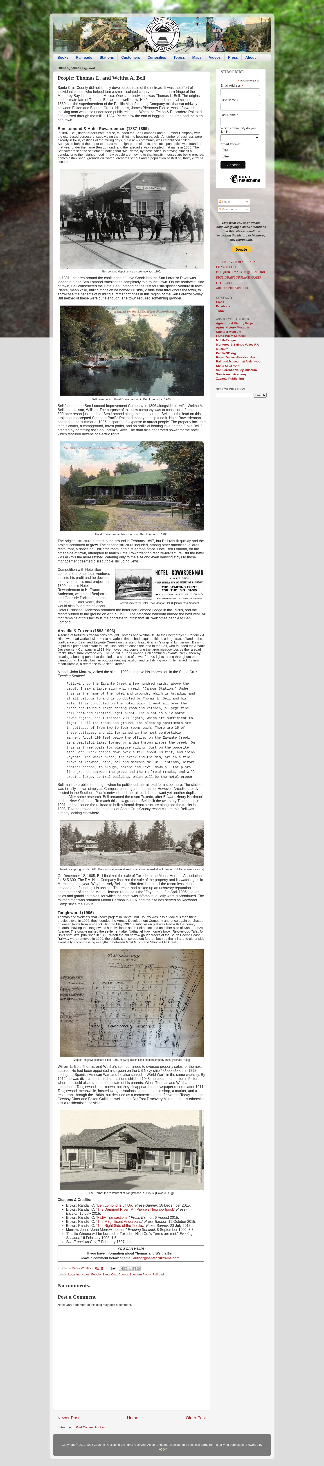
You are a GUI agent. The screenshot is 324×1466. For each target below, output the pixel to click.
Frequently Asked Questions (240, 272)
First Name (229, 100)
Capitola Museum (228, 331)
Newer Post (68, 1417)
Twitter (221, 310)
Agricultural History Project (236, 323)
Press (233, 57)
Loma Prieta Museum (231, 336)
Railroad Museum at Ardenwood (239, 361)
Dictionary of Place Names (238, 277)
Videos (215, 57)
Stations (107, 57)
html (228, 150)
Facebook (223, 306)
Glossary (224, 283)
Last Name (229, 115)
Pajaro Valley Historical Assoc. (238, 357)
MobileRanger (226, 340)
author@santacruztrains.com (156, 1258)
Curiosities (157, 57)
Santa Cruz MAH (228, 365)
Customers (130, 57)
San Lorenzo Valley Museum (236, 370)
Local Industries (79, 1274)
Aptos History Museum (232, 327)
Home (132, 1417)
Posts (224, 201)
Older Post (196, 1417)
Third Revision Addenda (235, 262)
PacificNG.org (226, 353)
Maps (197, 57)
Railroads (84, 57)
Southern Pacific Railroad (147, 1274)
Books (62, 57)
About (250, 57)
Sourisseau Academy (231, 374)
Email (220, 302)
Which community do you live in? (238, 130)
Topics (179, 57)
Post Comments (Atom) (92, 1427)
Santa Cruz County (115, 1274)
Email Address (231, 85)
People (96, 1274)
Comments (228, 209)
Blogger (161, 1449)
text (227, 156)
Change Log (226, 267)
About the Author (232, 288)
